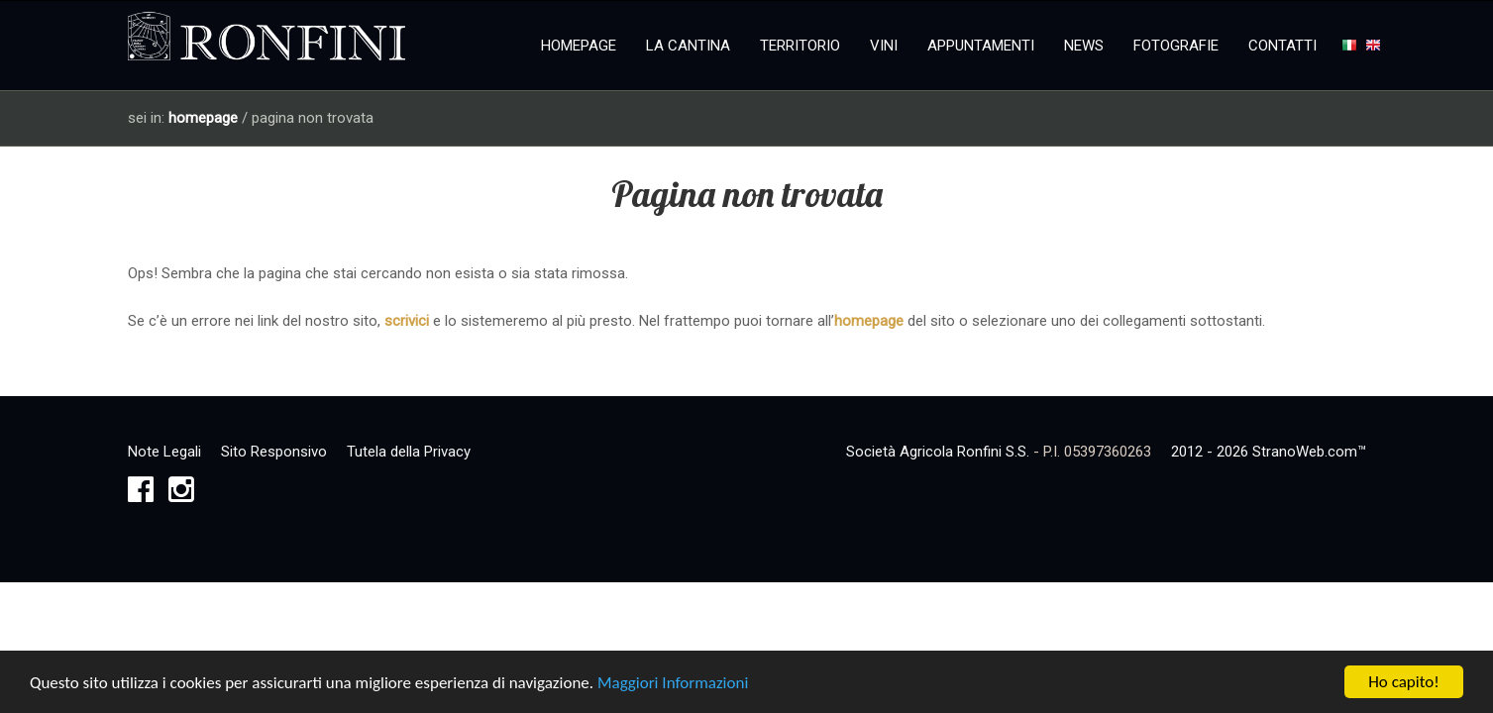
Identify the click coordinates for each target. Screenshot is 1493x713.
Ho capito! (1403, 683)
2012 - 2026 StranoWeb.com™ (1268, 451)
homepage (203, 118)
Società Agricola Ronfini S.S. (937, 451)
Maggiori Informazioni (672, 684)
